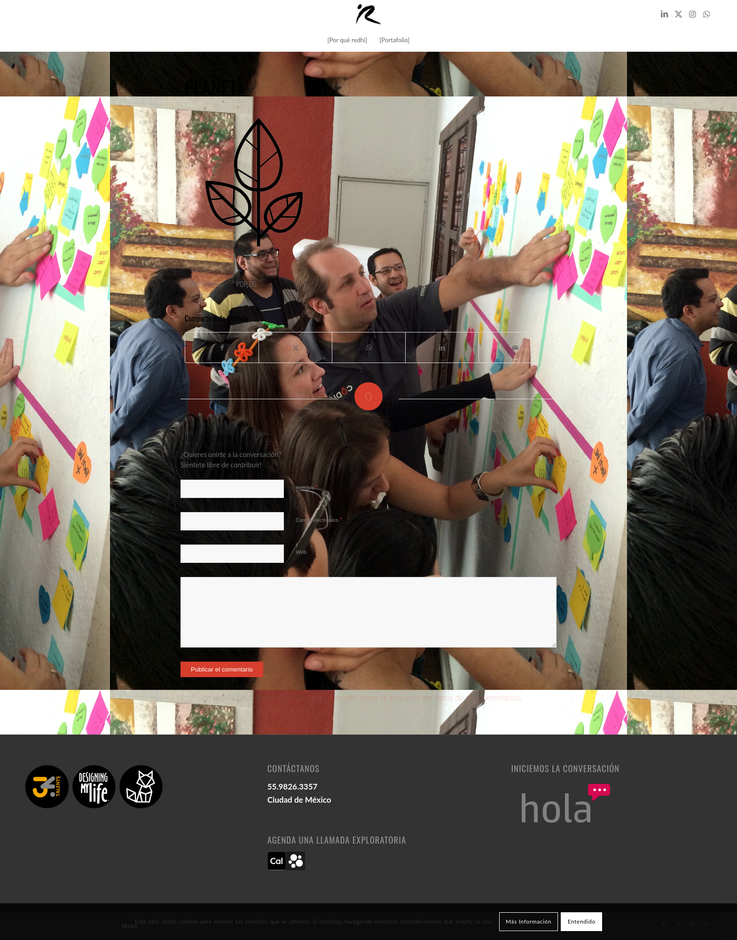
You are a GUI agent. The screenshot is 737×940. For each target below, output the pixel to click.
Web (301, 552)
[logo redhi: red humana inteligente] (368, 14)
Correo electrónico (319, 519)
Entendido (582, 921)
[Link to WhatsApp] (706, 14)
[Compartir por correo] (515, 347)
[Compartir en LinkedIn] (442, 347)
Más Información (528, 921)
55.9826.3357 (292, 786)
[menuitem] (347, 40)
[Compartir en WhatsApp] (368, 347)
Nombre (307, 487)
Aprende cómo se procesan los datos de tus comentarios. (425, 698)
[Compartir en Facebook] (222, 347)
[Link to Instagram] (692, 14)
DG (253, 283)
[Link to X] (678, 14)
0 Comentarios (201, 283)
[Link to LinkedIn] (664, 14)
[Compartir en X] (295, 347)
